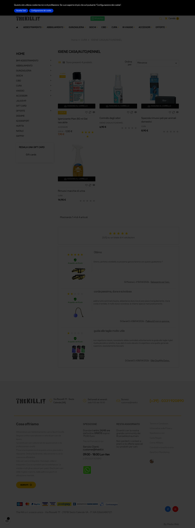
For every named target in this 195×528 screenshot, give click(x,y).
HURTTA (20, 126)
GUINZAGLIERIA (23, 71)
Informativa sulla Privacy (161, 428)
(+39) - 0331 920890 (167, 401)
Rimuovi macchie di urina (71, 191)
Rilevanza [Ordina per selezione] (157, 63)
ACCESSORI (21, 96)
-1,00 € (62, 113)
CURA (19, 86)
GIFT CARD (21, 106)
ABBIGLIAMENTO (24, 66)
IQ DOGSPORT (22, 121)
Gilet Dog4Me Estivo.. (160, 361)
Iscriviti (24, 485)
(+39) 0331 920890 (92, 459)
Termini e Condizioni (159, 424)
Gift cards (31, 155)
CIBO (18, 81)
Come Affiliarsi (156, 443)
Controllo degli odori (110, 118)
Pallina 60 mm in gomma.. (158, 321)
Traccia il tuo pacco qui (93, 441)
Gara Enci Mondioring (160, 452)
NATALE (20, 131)
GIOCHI (19, 76)
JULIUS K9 (21, 101)
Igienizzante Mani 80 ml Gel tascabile (72, 121)
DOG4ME (20, 116)
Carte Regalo (156, 438)
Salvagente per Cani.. (160, 282)
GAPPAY (20, 136)
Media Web (173, 524)
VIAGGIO (20, 91)
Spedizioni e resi (157, 433)
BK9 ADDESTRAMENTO (27, 61)
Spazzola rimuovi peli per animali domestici (158, 120)
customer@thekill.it (129, 403)
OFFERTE (20, 111)
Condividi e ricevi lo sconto (162, 448)
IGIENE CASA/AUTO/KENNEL (111, 123)
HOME (20, 54)
